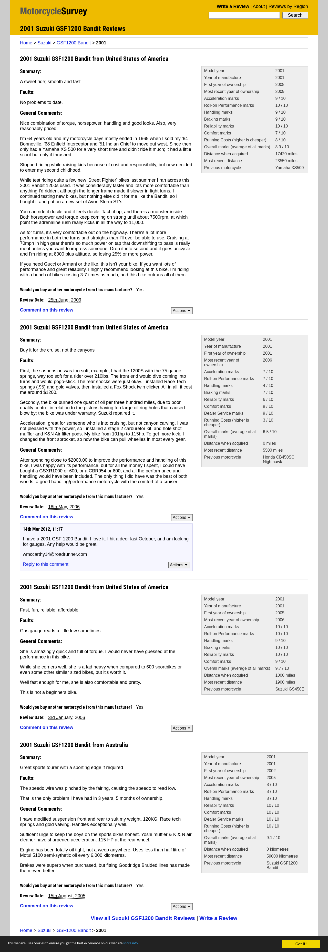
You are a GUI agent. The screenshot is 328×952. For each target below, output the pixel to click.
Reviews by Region (288, 6)
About (259, 6)
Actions (182, 310)
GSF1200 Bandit (74, 42)
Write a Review (233, 6)
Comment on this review (46, 310)
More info (157, 944)
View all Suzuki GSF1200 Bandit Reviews (143, 918)
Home (26, 42)
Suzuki (45, 42)
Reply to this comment (45, 564)
